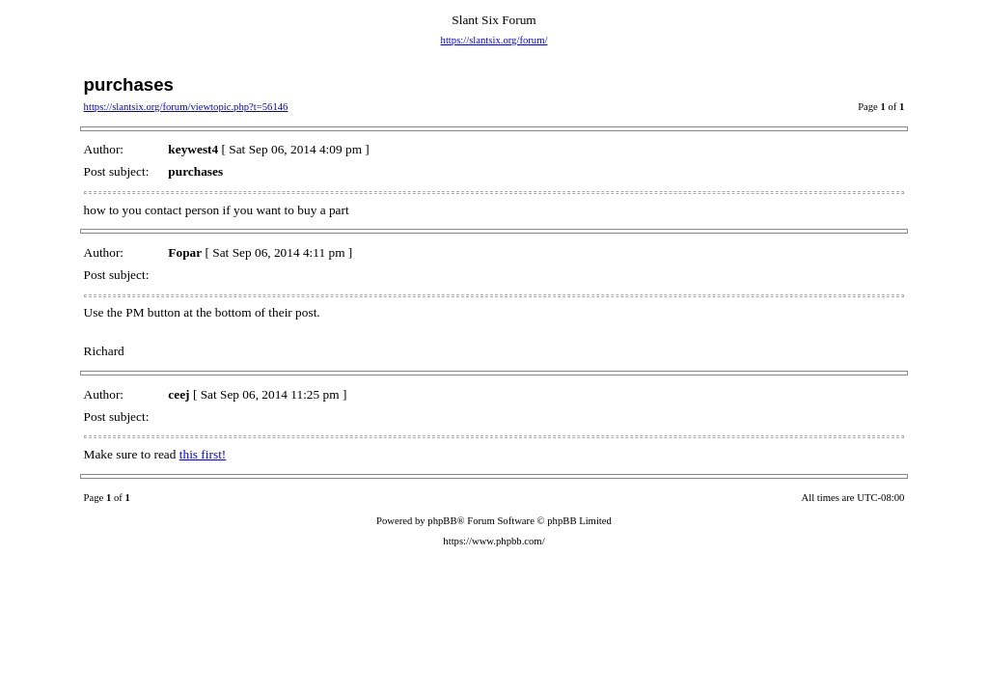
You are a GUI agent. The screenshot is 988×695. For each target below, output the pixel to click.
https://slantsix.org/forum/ (494, 40)
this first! (203, 454)
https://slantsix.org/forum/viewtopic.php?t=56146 (186, 106)
